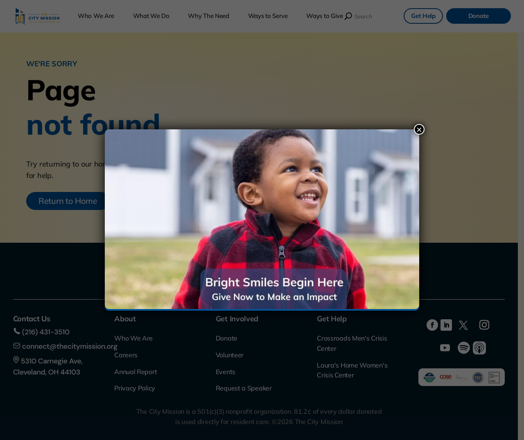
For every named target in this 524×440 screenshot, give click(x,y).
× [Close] (419, 129)
